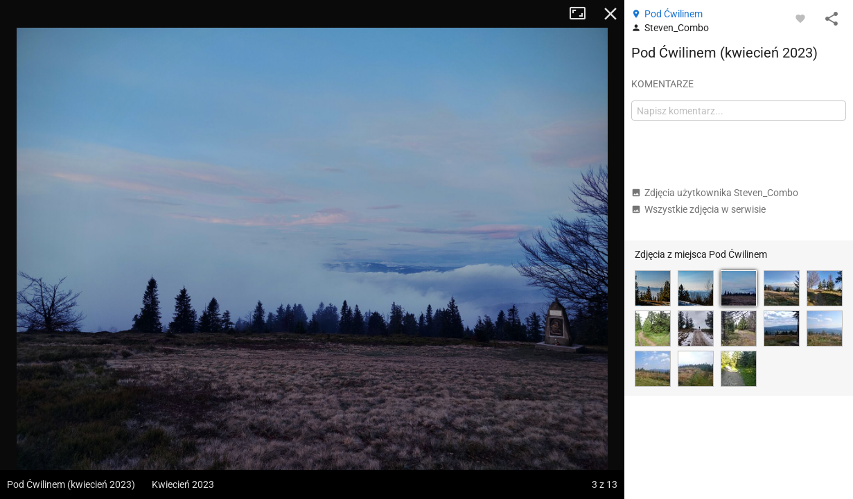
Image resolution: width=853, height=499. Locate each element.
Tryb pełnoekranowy (583, 14)
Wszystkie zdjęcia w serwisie (698, 209)
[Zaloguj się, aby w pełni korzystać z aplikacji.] (800, 18)
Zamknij (610, 14)
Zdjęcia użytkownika (714, 192)
